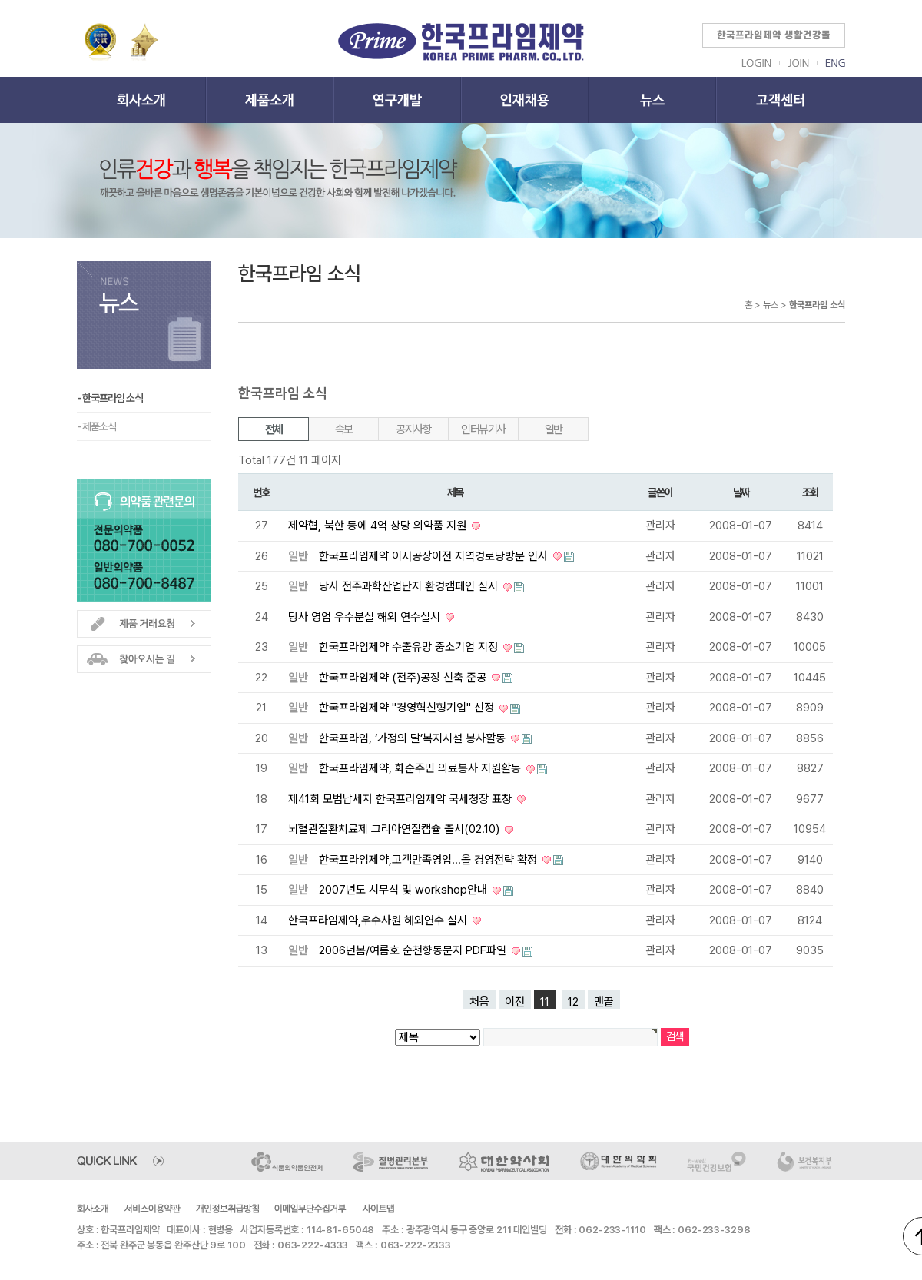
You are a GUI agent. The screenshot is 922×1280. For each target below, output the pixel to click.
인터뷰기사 (483, 429)
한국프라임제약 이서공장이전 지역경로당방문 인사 (435, 556)
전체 (274, 429)
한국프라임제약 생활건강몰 (774, 35)
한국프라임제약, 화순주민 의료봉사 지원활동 (421, 768)
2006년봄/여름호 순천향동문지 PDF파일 (414, 950)
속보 (344, 429)
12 (573, 1002)
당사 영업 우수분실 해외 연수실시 (365, 617)
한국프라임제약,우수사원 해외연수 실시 (379, 920)
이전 (515, 1002)
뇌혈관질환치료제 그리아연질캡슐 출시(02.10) (395, 829)
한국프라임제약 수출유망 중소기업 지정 (410, 647)
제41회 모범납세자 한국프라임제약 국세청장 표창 (401, 799)
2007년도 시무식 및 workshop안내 (404, 890)
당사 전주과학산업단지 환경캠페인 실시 (410, 586)
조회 (810, 492)
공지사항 (413, 429)
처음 (479, 1002)
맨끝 (604, 1002)
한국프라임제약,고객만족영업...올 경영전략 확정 (429, 860)
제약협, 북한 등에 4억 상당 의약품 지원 (378, 525)
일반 (553, 429)
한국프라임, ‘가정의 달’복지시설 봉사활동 (414, 738)
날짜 (741, 492)
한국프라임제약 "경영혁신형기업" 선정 (408, 708)
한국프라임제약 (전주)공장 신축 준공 (404, 678)
